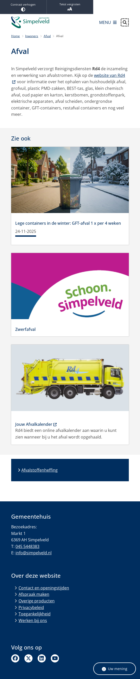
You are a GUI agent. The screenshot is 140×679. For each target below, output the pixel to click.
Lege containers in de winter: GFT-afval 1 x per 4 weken (68, 223)
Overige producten (37, 601)
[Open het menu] (108, 22)
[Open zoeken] (125, 22)
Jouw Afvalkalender (36, 424)
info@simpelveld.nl (33, 553)
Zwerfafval (25, 329)
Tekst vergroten (70, 7)
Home (15, 36)
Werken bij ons (33, 620)
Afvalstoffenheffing (39, 470)
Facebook (15, 658)
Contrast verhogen (23, 7)
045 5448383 (27, 546)
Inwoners (31, 36)
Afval (47, 36)
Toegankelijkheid (35, 614)
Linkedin (42, 658)
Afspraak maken (34, 594)
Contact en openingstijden (44, 588)
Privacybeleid (31, 607)
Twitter (28, 658)
